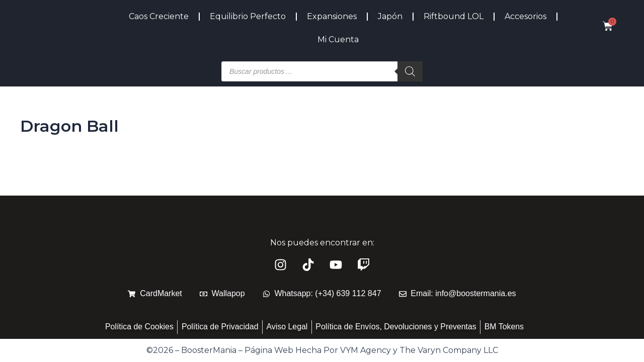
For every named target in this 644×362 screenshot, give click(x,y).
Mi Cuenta (338, 39)
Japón (390, 16)
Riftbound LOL (454, 16)
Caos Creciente (159, 16)
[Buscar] (410, 71)
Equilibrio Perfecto (248, 16)
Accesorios (525, 16)
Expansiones (332, 16)
